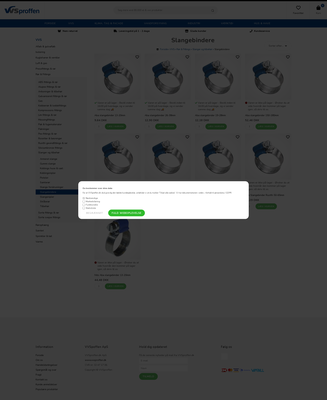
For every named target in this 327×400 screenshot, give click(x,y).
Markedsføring (93, 201)
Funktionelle (92, 204)
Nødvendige (92, 198)
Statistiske (91, 208)
